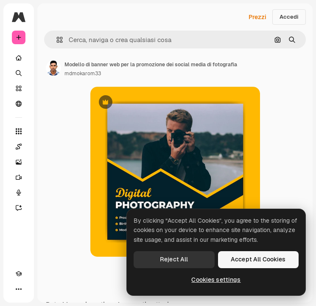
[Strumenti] (18, 131)
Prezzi (257, 17)
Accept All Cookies (258, 259)
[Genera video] (18, 177)
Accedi (289, 16)
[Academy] (18, 273)
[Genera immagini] (18, 162)
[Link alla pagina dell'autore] (53, 68)
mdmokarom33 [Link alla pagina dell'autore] (82, 73)
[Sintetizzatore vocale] (18, 192)
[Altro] (18, 289)
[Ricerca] (18, 73)
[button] (56, 40)
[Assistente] (18, 208)
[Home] (18, 58)
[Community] (18, 103)
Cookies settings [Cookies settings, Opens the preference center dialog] (215, 279)
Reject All (174, 259)
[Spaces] (18, 146)
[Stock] (18, 88)
